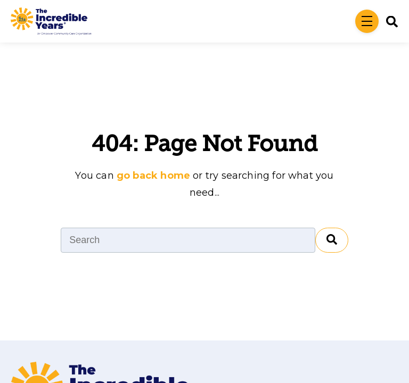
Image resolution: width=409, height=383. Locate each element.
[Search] (388, 21)
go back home (153, 175)
